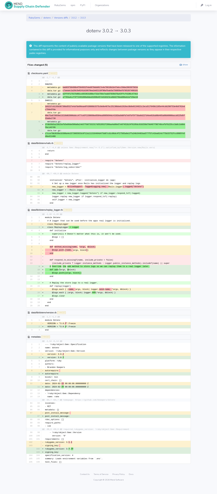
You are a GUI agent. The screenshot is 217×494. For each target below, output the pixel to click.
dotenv (47, 17)
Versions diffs (61, 17)
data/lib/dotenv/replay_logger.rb (47, 212)
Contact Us (85, 482)
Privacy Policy (118, 482)
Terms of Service (101, 482)
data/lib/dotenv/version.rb (44, 317)
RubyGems (34, 17)
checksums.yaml (39, 73)
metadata (36, 342)
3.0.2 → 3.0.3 (78, 17)
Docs (131, 482)
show (185, 64)
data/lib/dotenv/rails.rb (42, 144)
